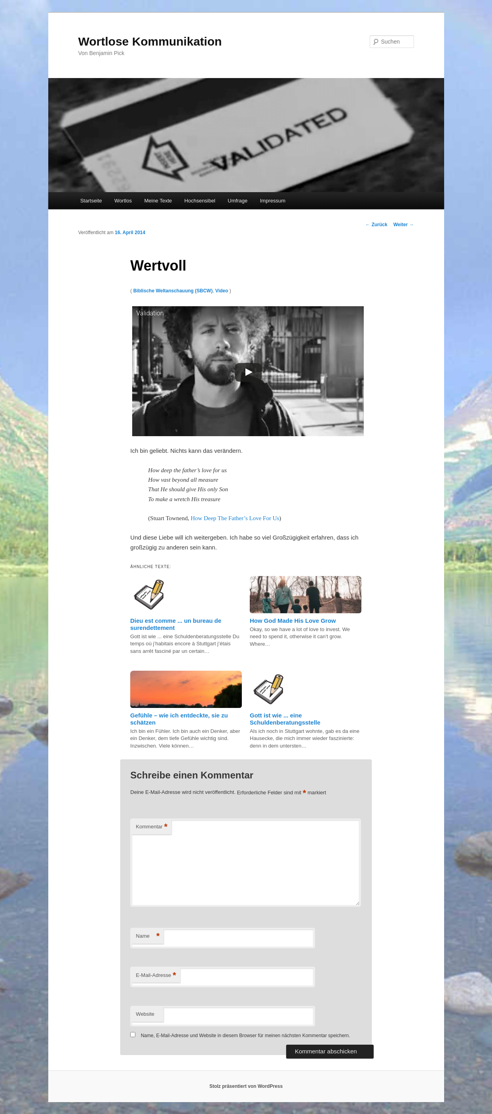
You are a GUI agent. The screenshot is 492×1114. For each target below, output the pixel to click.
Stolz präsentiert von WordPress (246, 1086)
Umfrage (237, 201)
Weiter (403, 224)
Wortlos (123, 201)
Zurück (376, 224)
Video (221, 291)
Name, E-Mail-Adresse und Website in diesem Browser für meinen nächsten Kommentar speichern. (245, 1035)
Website (145, 1014)
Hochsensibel (199, 201)
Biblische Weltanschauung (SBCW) (173, 291)
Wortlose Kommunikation (150, 41)
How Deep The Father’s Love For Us (235, 518)
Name (148, 936)
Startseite (91, 201)
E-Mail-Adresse (156, 975)
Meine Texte (158, 201)
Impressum (272, 201)
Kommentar (151, 827)
